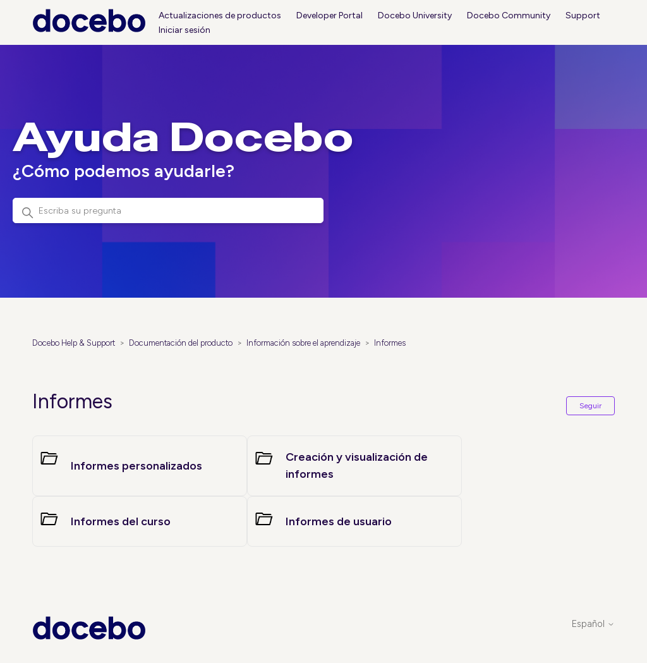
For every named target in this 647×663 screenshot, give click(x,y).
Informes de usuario (339, 521)
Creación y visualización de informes (357, 465)
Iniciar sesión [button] (184, 30)
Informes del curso (121, 521)
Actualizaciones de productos (220, 15)
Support (582, 15)
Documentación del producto (181, 343)
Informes (390, 343)
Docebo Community (508, 15)
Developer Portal (329, 15)
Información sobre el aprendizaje (303, 343)
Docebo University (415, 15)
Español (593, 624)
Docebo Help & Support (73, 343)
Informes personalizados (136, 466)
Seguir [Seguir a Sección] (590, 405)
